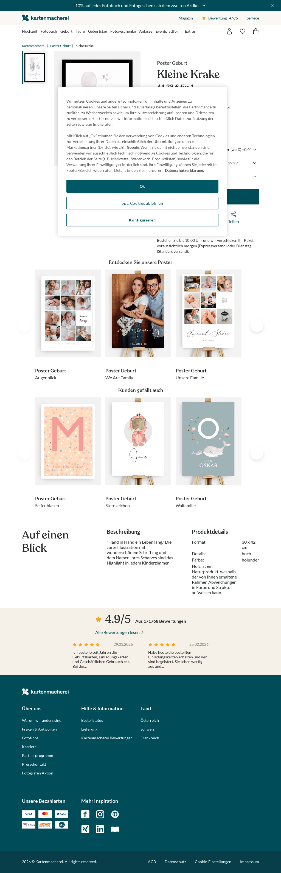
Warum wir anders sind (41, 720)
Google (133, 147)
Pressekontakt (34, 764)
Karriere (29, 747)
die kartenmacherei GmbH (45, 18)
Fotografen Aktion (37, 773)
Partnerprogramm (37, 755)
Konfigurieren (142, 220)
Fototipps (30, 738)
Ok (142, 186)
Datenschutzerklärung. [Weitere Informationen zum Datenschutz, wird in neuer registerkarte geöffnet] (184, 170)
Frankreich (149, 738)
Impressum (249, 861)
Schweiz (147, 729)
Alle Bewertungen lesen (117, 632)
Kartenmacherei (33, 46)
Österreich (149, 720)
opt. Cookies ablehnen (142, 203)
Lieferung (89, 729)
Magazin (186, 18)
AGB (152, 861)
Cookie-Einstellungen (213, 862)
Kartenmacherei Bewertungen (107, 738)
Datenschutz (175, 861)
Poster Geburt (60, 46)
